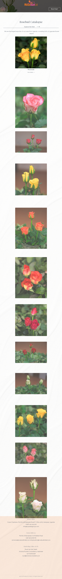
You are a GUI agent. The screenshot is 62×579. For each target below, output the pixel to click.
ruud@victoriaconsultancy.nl (31, 556)
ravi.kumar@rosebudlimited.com (21, 540)
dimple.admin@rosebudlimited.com (40, 540)
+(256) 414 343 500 (31, 524)
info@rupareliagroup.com (31, 526)
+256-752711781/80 (31, 538)
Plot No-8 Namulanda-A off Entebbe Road (31, 535)
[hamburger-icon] (3, 9)
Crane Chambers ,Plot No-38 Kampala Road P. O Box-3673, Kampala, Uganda (31, 522)
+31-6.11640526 (31, 553)
